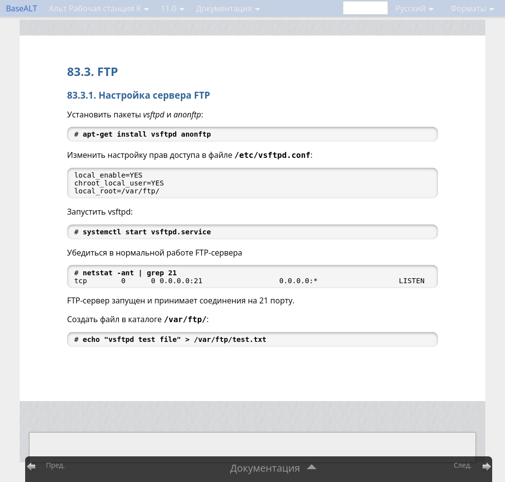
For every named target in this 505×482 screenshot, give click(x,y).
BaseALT (21, 8)
